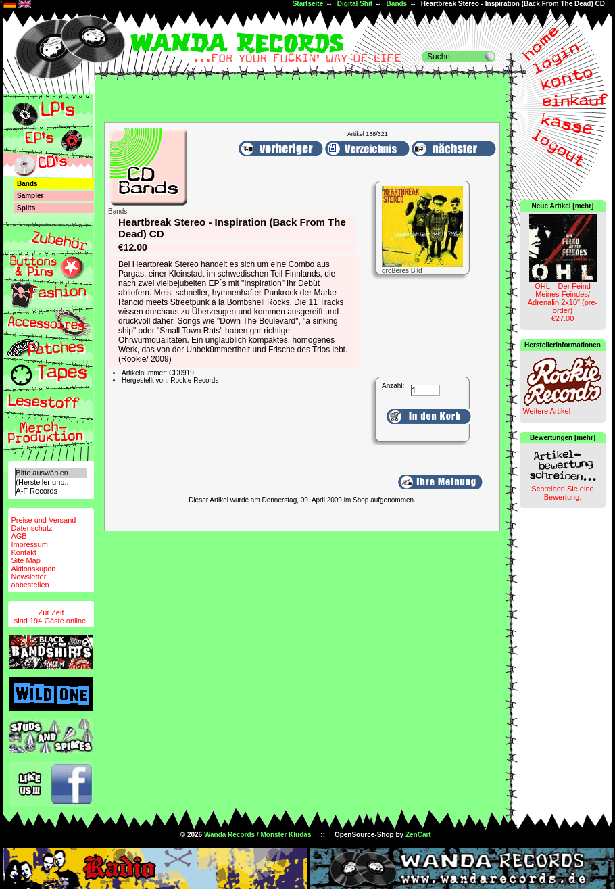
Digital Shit (354, 3)
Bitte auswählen (51, 472)
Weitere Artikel (546, 411)
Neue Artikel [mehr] (563, 206)
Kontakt (23, 552)
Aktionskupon (33, 568)
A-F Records (51, 491)
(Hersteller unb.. (51, 482)
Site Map (25, 560)
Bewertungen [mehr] (562, 437)
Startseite (308, 3)
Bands (397, 3)
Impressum (29, 544)
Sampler (30, 195)
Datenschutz (31, 528)
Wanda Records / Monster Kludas (258, 834)
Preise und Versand (43, 520)
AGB (18, 536)
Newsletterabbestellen (30, 581)
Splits (26, 208)
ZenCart (418, 834)
